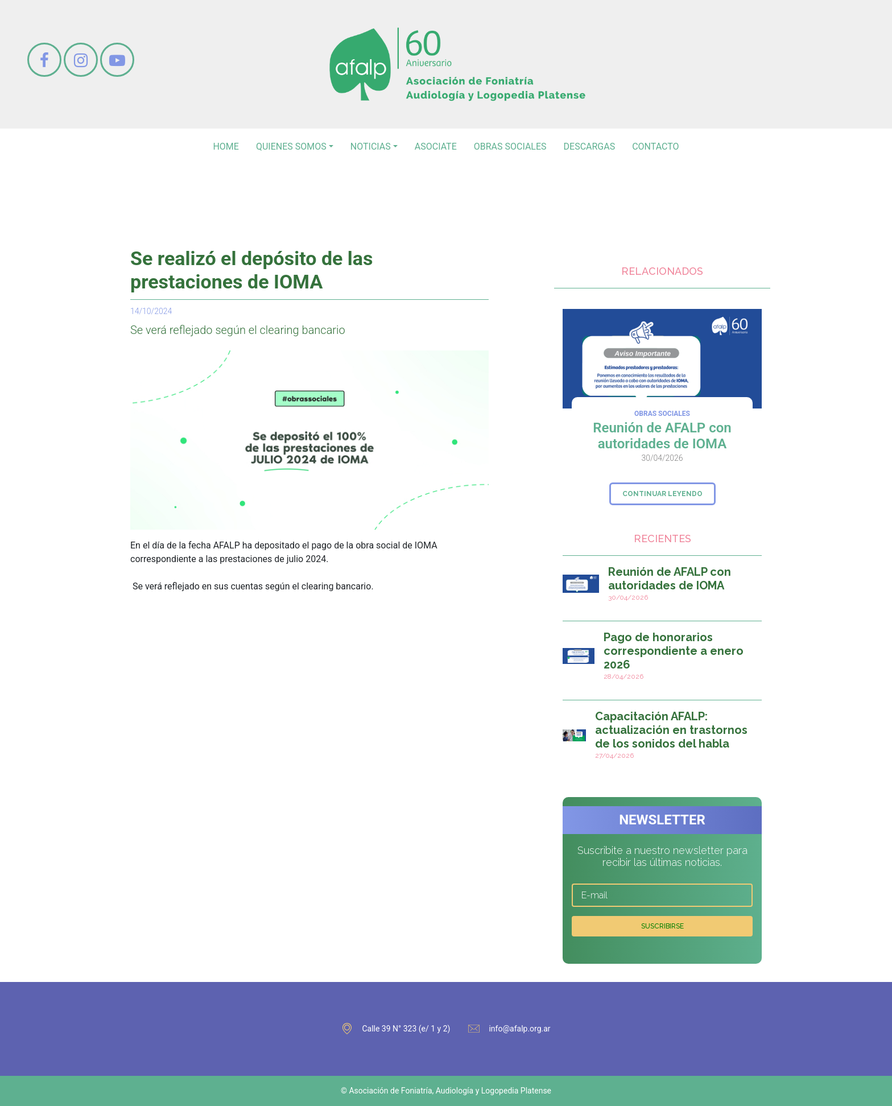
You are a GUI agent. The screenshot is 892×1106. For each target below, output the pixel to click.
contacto (655, 146)
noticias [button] (370, 146)
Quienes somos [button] (291, 146)
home (225, 146)
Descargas (590, 146)
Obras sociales (510, 146)
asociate (436, 146)
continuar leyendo (662, 494)
